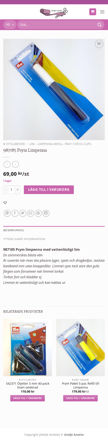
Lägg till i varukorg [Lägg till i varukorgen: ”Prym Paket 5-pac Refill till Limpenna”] (80, 398)
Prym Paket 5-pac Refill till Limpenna (80, 385)
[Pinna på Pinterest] (38, 213)
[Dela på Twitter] (22, 213)
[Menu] (102, 11)
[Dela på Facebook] (15, 213)
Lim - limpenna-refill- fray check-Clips (60, 144)
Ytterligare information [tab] (24, 239)
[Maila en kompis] (30, 213)
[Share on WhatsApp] (7, 213)
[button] (5, 203)
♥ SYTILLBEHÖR (14, 144)
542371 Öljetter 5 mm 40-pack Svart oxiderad (27, 385)
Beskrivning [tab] (13, 230)
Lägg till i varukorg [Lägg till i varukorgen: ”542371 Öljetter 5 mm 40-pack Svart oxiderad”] (27, 398)
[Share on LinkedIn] (45, 213)
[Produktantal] (11, 189)
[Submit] (99, 24)
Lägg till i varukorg (49, 189)
